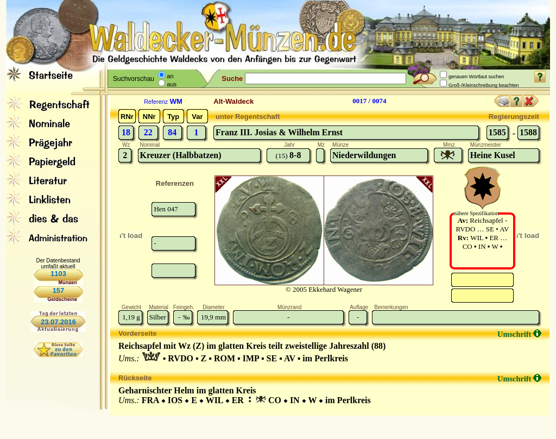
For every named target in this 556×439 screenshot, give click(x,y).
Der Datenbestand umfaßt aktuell (58, 263)
